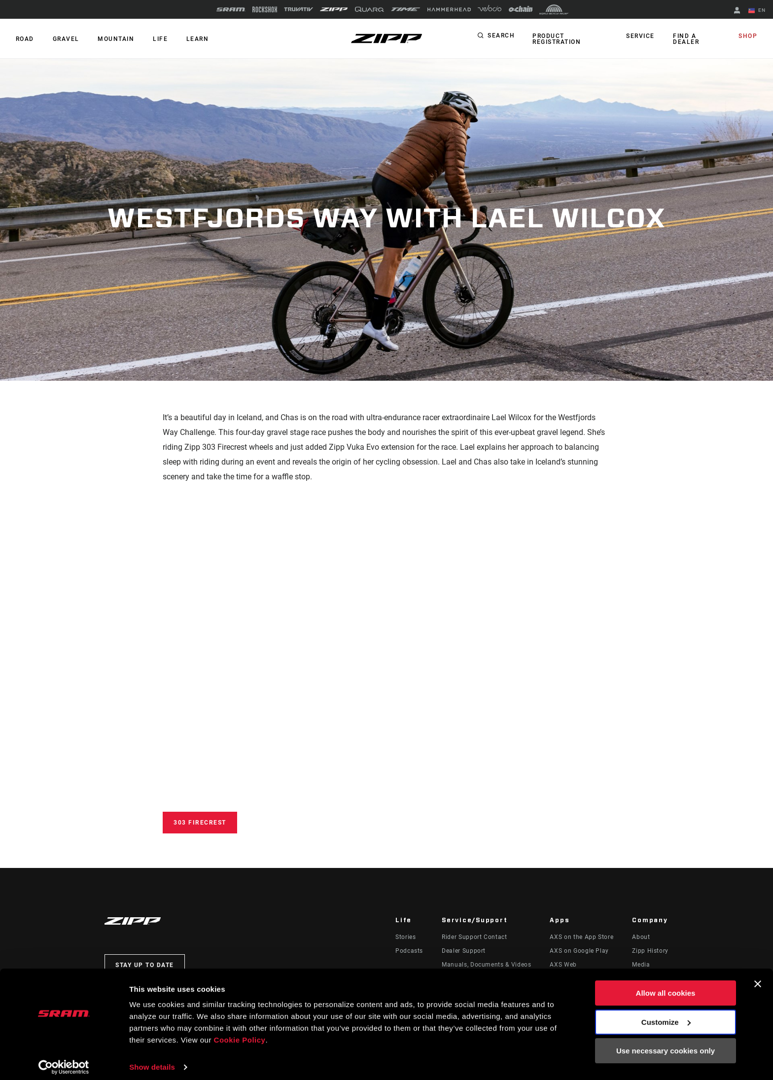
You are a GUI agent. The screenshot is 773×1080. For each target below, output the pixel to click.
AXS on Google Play (579, 950)
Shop (748, 36)
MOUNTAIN (111, 39)
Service (642, 36)
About (641, 937)
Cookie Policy (240, 1033)
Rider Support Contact (474, 937)
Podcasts (409, 950)
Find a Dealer (686, 39)
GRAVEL (63, 39)
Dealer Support (464, 950)
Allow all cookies (666, 986)
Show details (152, 1060)
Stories (405, 937)
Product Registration (555, 39)
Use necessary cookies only (665, 1044)
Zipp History (650, 950)
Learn (189, 39)
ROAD (24, 39)
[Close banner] (757, 977)
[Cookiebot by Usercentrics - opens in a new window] (64, 1060)
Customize (666, 1015)
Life (153, 39)
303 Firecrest (200, 822)
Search (501, 36)
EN (758, 10)
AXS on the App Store (581, 937)
